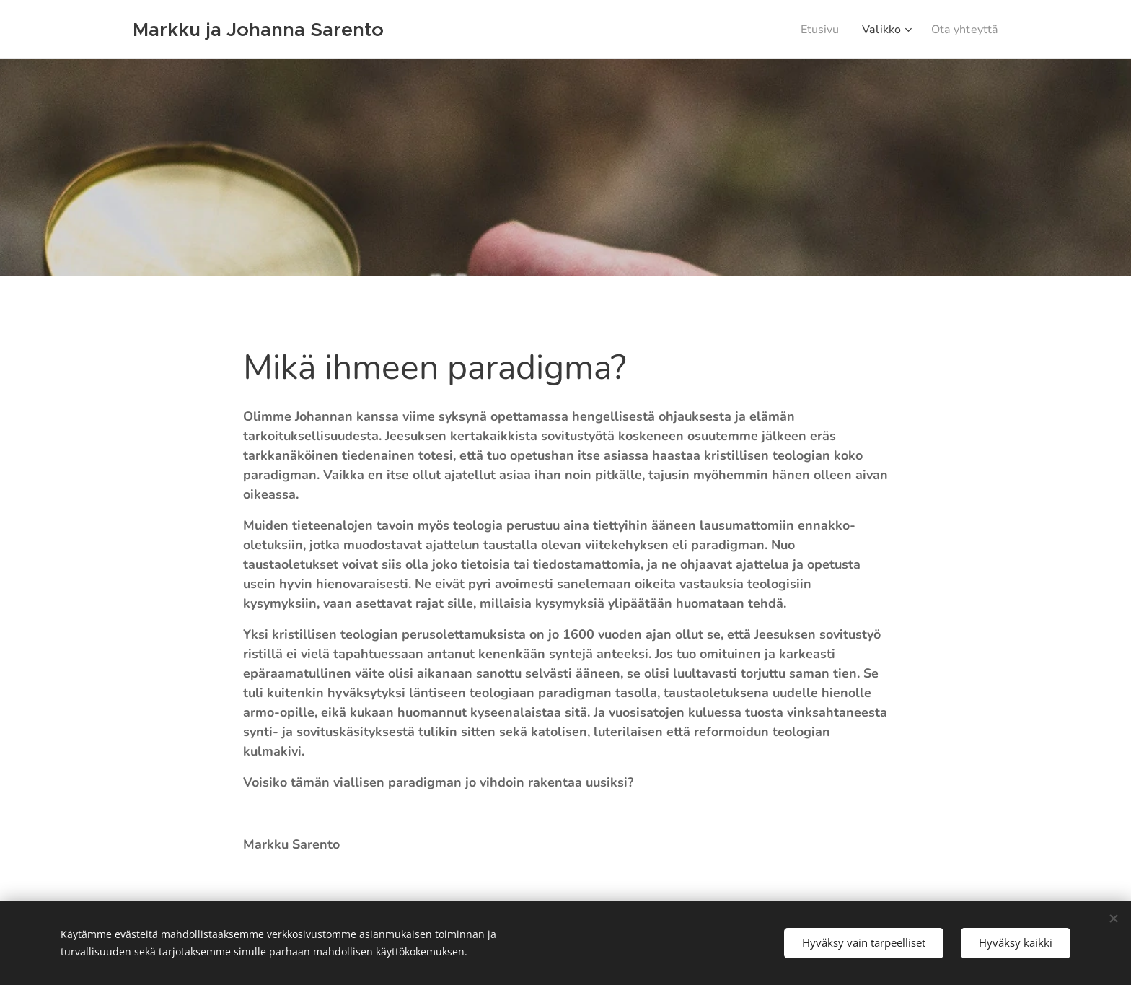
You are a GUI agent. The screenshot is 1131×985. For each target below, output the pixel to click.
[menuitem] (812, 30)
